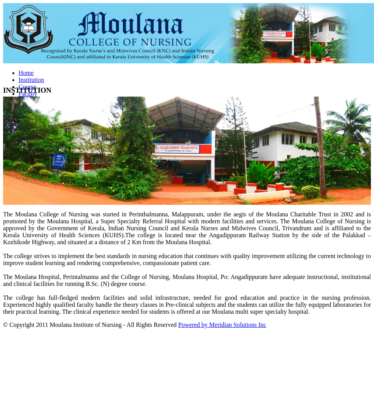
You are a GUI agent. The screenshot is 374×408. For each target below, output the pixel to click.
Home (26, 73)
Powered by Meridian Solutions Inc (222, 324)
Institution (31, 79)
